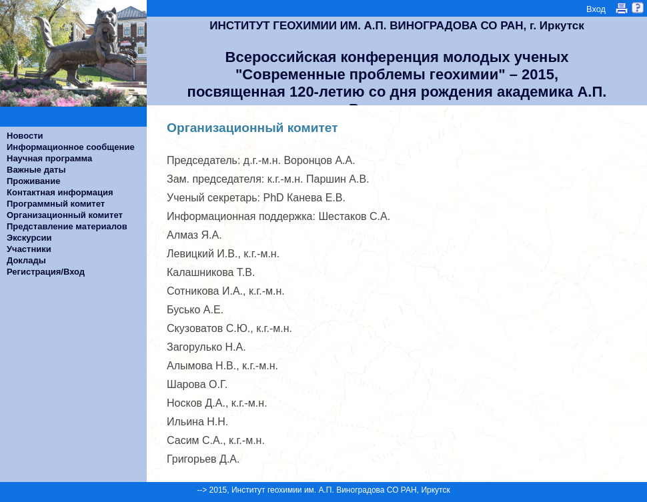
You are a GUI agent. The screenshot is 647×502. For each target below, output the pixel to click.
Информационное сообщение (71, 147)
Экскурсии (29, 238)
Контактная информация (60, 192)
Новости (25, 136)
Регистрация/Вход (46, 272)
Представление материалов (67, 226)
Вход (596, 9)
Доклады (26, 260)
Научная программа (49, 158)
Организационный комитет (65, 215)
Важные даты (36, 170)
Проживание (33, 181)
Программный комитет (56, 204)
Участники (29, 249)
